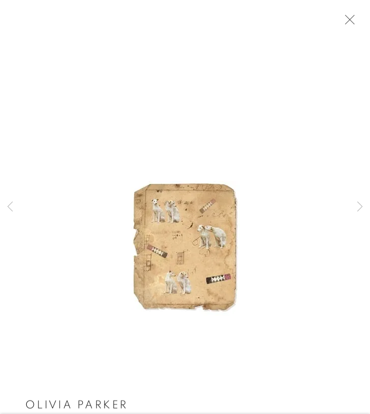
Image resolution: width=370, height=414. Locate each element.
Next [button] (360, 207)
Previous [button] (10, 207)
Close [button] (347, 22)
